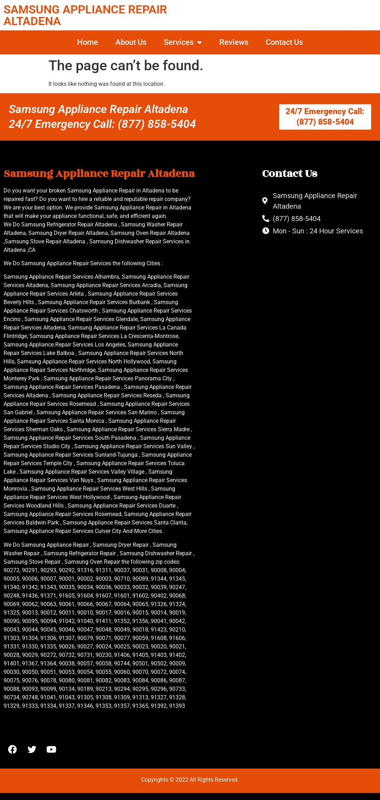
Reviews (233, 42)
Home (87, 42)
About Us (130, 42)
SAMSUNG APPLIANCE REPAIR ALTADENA (85, 15)
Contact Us (284, 42)
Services (183, 42)
